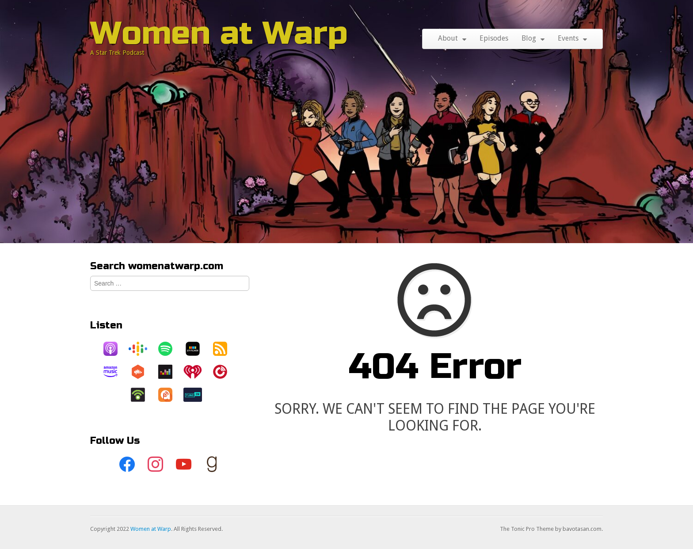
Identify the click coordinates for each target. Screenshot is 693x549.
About (448, 38)
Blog (529, 38)
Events (568, 38)
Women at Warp (219, 33)
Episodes (494, 38)
